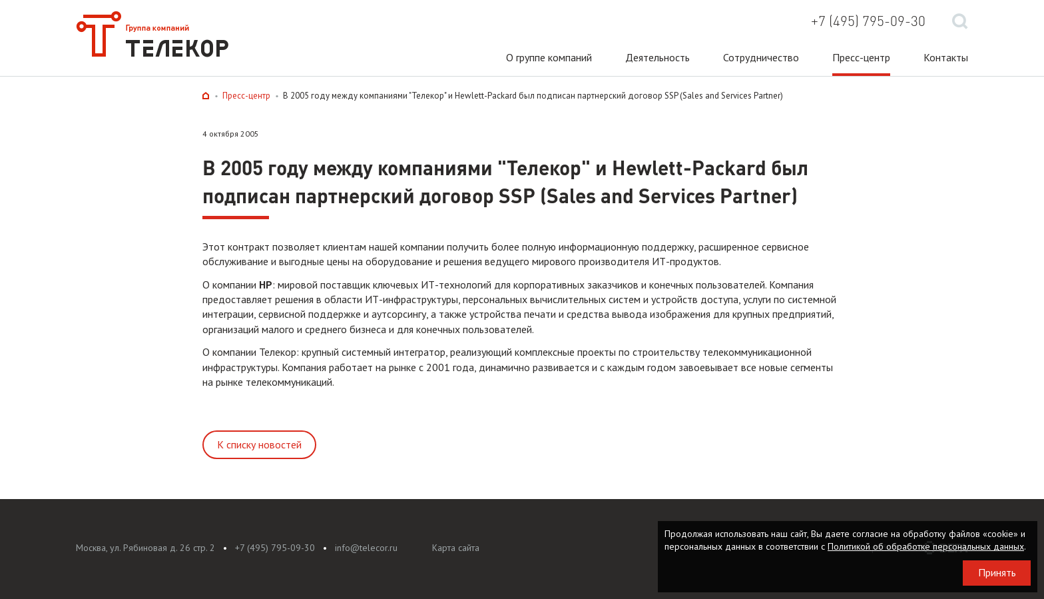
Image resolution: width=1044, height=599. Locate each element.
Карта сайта (455, 548)
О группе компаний (549, 57)
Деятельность (657, 57)
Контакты (945, 57)
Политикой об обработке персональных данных (926, 546)
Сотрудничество (761, 57)
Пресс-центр (861, 57)
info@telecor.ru (366, 548)
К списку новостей (259, 444)
